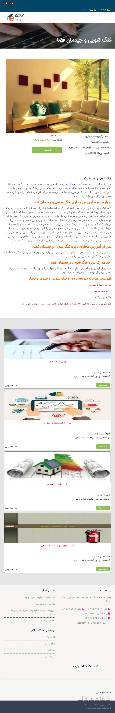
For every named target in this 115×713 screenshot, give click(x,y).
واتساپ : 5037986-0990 (95, 618)
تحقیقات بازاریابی (47, 621)
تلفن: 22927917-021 (97, 609)
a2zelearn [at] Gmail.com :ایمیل (91, 623)
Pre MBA (51, 637)
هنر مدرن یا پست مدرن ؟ (43, 604)
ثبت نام (103, 10)
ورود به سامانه (87, 10)
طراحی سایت (106, 708)
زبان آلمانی (50, 657)
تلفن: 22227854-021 (71, 609)
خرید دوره (47, 150)
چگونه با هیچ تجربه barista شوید (40, 598)
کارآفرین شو (49, 644)
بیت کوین (50, 650)
